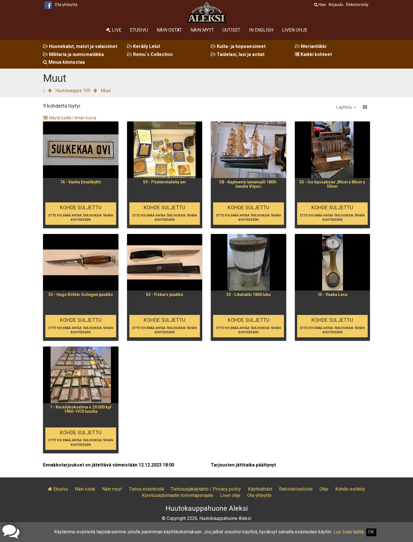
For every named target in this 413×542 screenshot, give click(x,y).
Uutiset (231, 30)
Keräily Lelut (143, 46)
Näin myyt (202, 30)
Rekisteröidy (357, 4)
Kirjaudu (336, 4)
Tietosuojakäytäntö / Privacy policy (206, 489)
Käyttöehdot (260, 489)
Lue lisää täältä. (349, 532)
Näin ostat (169, 30)
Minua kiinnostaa (64, 62)
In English (261, 30)
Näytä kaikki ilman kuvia (69, 118)
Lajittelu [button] (346, 107)
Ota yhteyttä (66, 4)
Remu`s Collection (150, 54)
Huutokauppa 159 (72, 90)
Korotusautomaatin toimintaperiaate (177, 495)
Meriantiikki (310, 46)
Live (113, 30)
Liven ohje (294, 30)
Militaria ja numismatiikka (73, 54)
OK (371, 532)
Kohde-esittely (350, 489)
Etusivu (139, 30)
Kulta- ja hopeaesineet (238, 46)
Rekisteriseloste (296, 489)
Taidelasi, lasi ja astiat (237, 54)
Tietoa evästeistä (146, 489)
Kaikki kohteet (313, 54)
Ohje (324, 489)
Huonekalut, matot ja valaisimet (80, 46)
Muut (106, 90)
